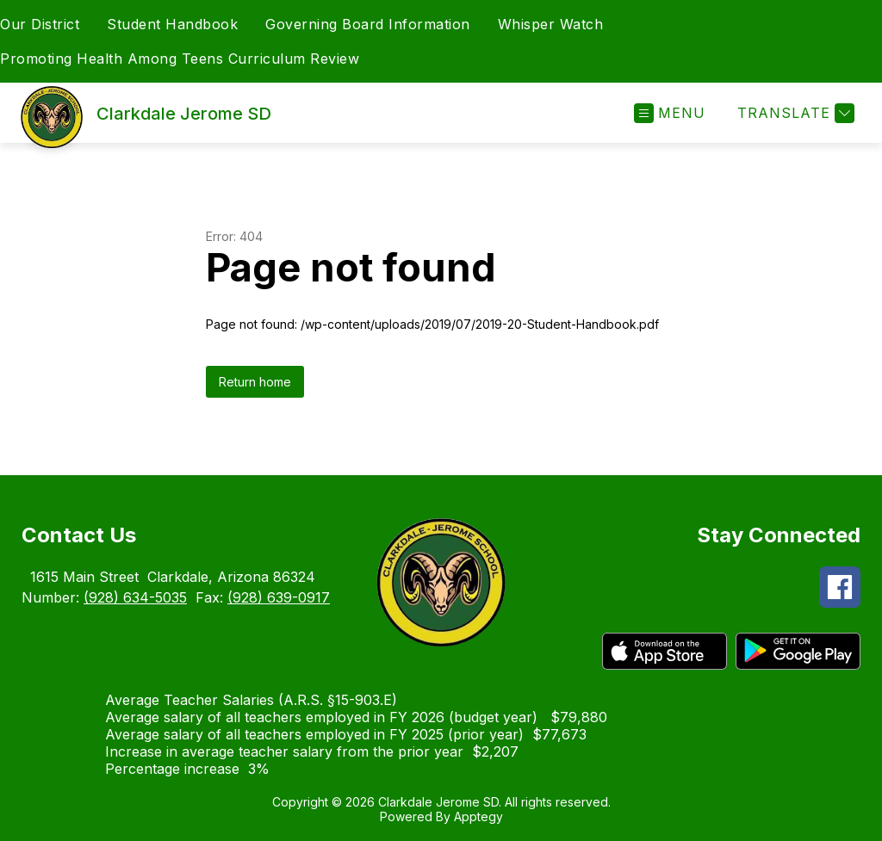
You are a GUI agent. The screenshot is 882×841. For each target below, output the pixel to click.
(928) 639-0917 (278, 597)
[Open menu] (669, 113)
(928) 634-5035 (135, 597)
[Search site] (847, 41)
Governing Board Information (367, 24)
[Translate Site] (793, 113)
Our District (39, 24)
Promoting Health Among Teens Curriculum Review (179, 58)
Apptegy (478, 816)
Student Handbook (172, 24)
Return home (255, 381)
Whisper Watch (551, 24)
